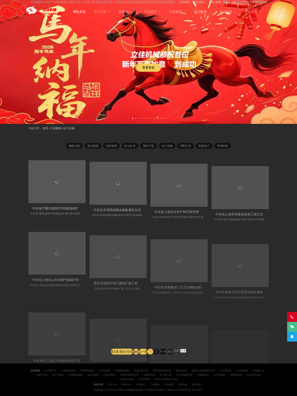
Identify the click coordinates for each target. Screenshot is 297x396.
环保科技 (222, 147)
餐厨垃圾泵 (181, 370)
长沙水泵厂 (198, 390)
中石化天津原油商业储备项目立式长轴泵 (121, 243)
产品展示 (150, 12)
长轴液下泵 (258, 370)
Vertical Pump (253, 375)
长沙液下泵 (166, 375)
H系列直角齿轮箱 (162, 370)
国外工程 (148, 147)
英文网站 (199, 2)
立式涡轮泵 (226, 370)
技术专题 (225, 12)
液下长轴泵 (58, 375)
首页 (45, 128)
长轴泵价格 (149, 375)
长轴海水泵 (203, 375)
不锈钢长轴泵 (68, 370)
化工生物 (68, 128)
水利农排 (111, 147)
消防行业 (185, 147)
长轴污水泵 (42, 375)
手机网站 (184, 2)
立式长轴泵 (105, 370)
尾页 (170, 358)
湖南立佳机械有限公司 (203, 370)
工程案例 (175, 12)
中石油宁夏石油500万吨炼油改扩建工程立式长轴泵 (68, 237)
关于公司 (100, 12)
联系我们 (251, 12)
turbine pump (127, 379)
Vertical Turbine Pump (165, 379)
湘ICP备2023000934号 (179, 390)
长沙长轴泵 (242, 370)
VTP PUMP (144, 379)
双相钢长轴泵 (122, 370)
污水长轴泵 (109, 375)
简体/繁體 (215, 2)
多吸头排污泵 (141, 370)
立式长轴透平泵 (184, 375)
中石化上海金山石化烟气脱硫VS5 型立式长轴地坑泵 (68, 320)
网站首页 (79, 12)
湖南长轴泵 (236, 375)
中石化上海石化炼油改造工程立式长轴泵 (244, 254)
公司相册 (200, 12)
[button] (132, 118)
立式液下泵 (51, 370)
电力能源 (92, 147)
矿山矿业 (129, 147)
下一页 (163, 358)
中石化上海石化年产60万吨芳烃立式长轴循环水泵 (189, 249)
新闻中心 (125, 12)
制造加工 (204, 147)
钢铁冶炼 (74, 147)
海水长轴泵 (93, 375)
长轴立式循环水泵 (129, 375)
